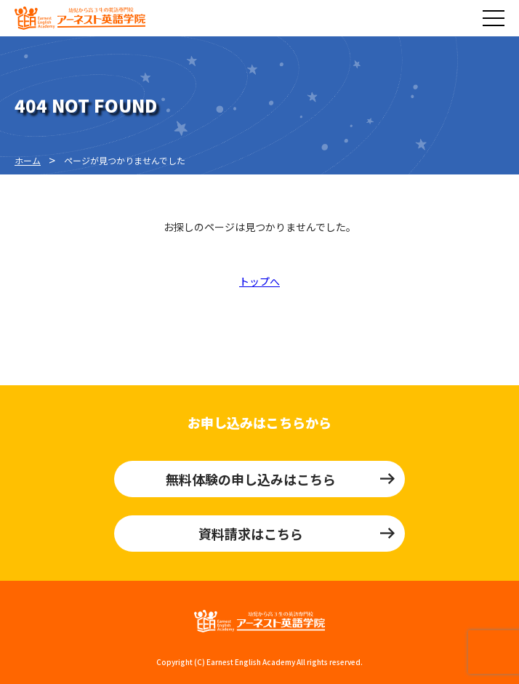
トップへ (259, 281)
